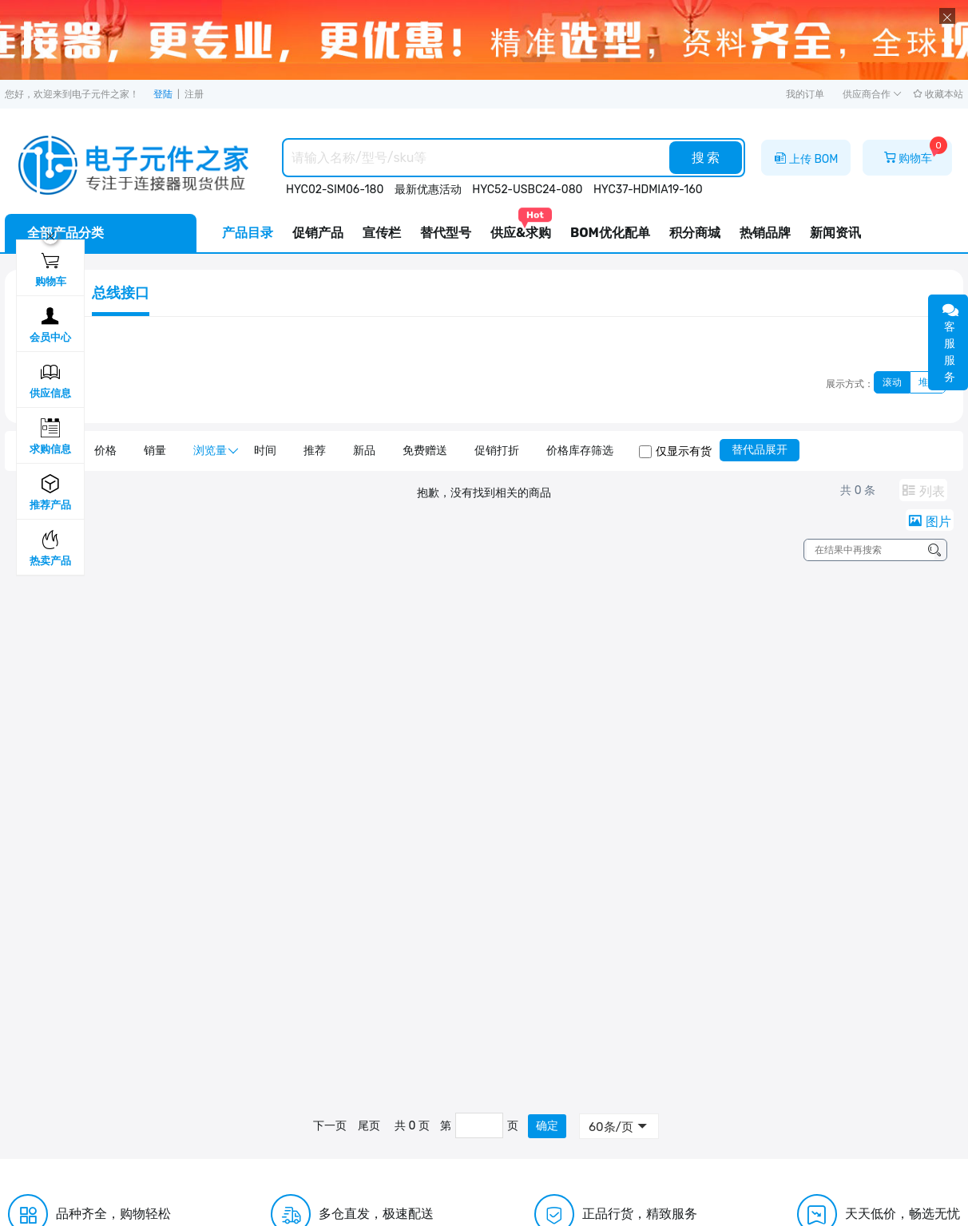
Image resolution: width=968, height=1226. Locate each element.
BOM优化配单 (610, 232)
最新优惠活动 (428, 189)
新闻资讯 (835, 232)
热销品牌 (765, 232)
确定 (547, 1126)
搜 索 (706, 157)
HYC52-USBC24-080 (527, 189)
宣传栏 (382, 232)
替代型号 (445, 232)
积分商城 (694, 232)
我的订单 (805, 94)
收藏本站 (938, 94)
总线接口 (120, 293)
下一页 (330, 1126)
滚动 (892, 382)
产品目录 (247, 232)
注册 (194, 94)
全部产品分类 (65, 232)
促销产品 (317, 232)
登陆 (163, 94)
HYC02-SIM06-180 (334, 189)
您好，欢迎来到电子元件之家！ (72, 94)
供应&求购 (520, 227)
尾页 (369, 1126)
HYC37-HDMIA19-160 (648, 189)
